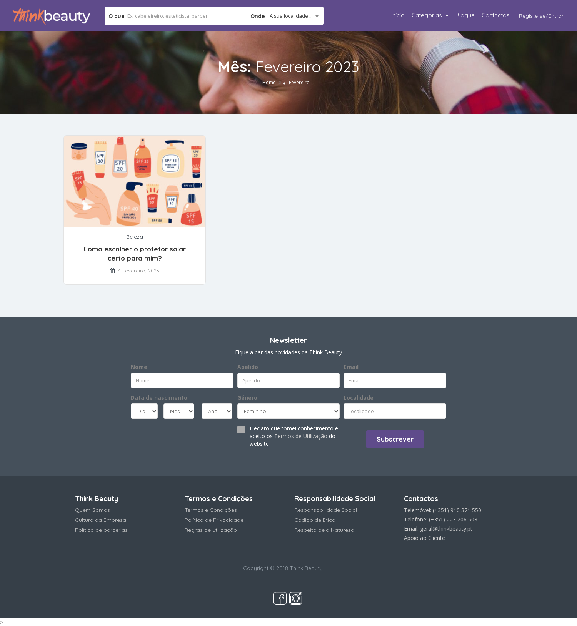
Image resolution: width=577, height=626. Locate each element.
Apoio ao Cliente (424, 537)
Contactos (496, 15)
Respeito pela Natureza (324, 529)
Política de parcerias (101, 529)
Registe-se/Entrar (541, 15)
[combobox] (284, 16)
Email (351, 366)
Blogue (465, 15)
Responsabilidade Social (325, 509)
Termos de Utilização (300, 436)
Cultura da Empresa (100, 519)
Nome (139, 366)
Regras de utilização (211, 529)
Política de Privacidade (214, 519)
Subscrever (395, 439)
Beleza (134, 236)
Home (269, 82)
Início (398, 15)
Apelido (247, 366)
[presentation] (177, 438)
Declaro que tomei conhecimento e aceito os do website (294, 436)
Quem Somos (92, 509)
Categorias (427, 15)
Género (247, 397)
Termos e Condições (211, 509)
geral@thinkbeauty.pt (446, 528)
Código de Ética (314, 519)
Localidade (359, 397)
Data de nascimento (159, 397)
